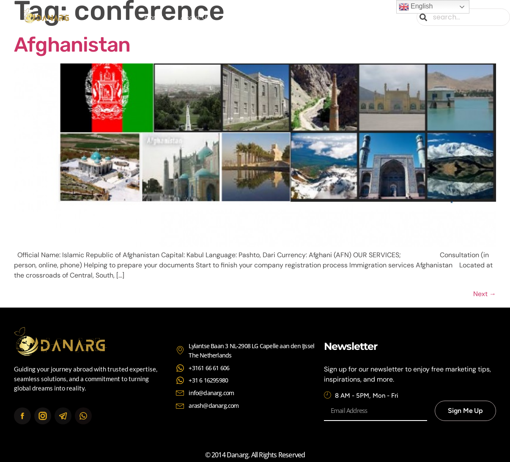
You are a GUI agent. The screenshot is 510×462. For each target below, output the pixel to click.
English (416, 7)
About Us (195, 17)
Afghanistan (72, 45)
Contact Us (348, 17)
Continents (291, 17)
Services (239, 17)
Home (154, 17)
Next (484, 293)
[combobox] (463, 17)
